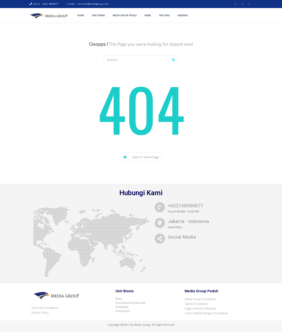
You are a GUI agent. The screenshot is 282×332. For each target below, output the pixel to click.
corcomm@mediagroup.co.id (92, 3)
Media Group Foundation (200, 299)
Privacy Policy (40, 312)
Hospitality (122, 307)
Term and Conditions (44, 308)
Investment (123, 311)
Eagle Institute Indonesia (200, 308)
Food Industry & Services (131, 302)
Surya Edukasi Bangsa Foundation (206, 313)
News (119, 298)
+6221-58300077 (50, 3)
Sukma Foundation (197, 304)
